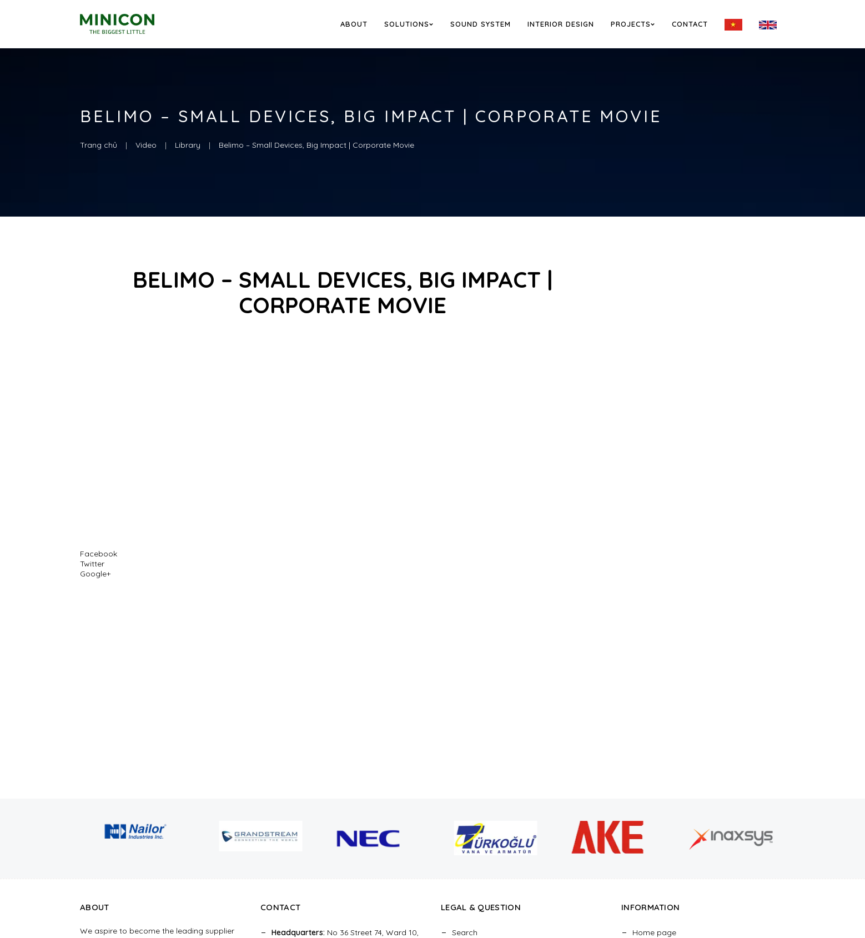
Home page (654, 932)
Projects (633, 23)
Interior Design (560, 23)
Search (464, 932)
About (354, 23)
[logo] (132, 23)
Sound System (480, 23)
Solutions (409, 23)
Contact (690, 23)
